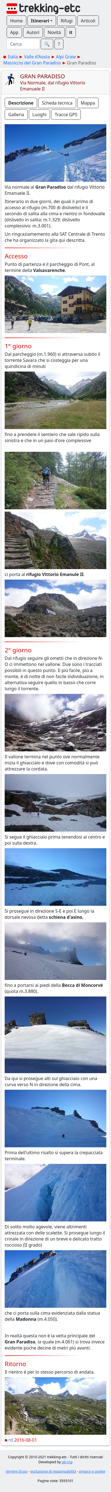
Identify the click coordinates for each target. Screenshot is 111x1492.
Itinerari (40, 21)
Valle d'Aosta (37, 57)
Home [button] (16, 21)
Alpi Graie (66, 57)
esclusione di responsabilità (53, 1471)
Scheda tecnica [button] (57, 103)
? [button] (59, 44)
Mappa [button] (88, 103)
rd (11, 1440)
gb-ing (67, 1461)
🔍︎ (47, 44)
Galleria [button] (16, 114)
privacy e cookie (92, 1471)
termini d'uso (16, 1471)
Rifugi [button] (67, 21)
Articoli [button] (88, 21)
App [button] (14, 32)
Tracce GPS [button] (66, 114)
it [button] (71, 32)
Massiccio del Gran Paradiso (32, 63)
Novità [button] (54, 32)
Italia (13, 57)
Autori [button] (33, 32)
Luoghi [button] (39, 114)
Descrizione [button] (21, 103)
